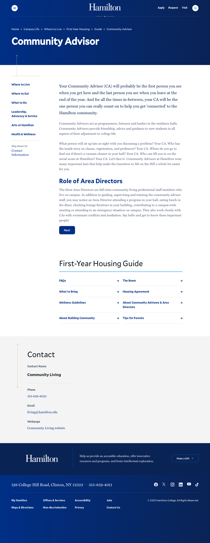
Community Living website (46, 427)
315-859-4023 (36, 396)
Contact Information (20, 152)
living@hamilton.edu (42, 412)
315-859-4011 (100, 484)
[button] (15, 8)
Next (67, 230)
